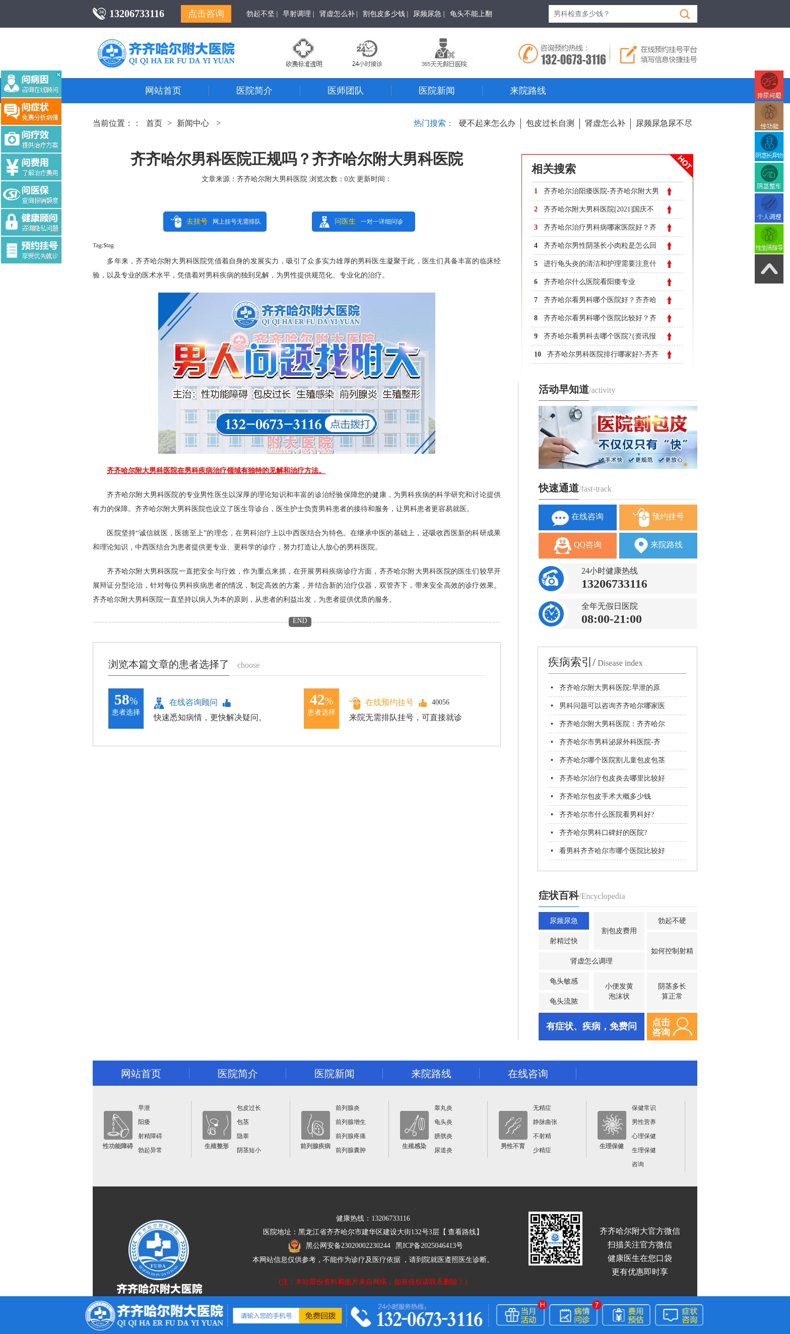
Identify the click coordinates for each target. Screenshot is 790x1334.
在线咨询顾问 (186, 703)
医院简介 (254, 91)
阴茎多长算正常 (672, 991)
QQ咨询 (578, 545)
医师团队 (345, 91)
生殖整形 (217, 1130)
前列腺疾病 (315, 1130)
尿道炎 (443, 1150)
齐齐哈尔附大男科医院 (272, 179)
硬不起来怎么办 (487, 123)
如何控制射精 (672, 951)
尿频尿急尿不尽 (664, 123)
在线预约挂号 (381, 703)
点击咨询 (206, 14)
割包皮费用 (619, 931)
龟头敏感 (564, 981)
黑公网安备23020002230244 (339, 1245)
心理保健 (644, 1136)
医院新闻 (437, 91)
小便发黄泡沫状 (619, 991)
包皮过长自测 (550, 123)
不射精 (542, 1136)
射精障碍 (150, 1136)
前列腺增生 (351, 1122)
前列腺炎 (348, 1107)
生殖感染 (414, 1130)
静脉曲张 (545, 1122)
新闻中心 (193, 123)
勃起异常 (150, 1150)
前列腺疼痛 (351, 1136)
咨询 (638, 1164)
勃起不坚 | (262, 14)
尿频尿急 (564, 921)
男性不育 (513, 1130)
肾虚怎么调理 (591, 961)
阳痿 (144, 1122)
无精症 (542, 1107)
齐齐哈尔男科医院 (181, 43)
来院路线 (528, 91)
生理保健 (612, 1130)
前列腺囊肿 (351, 1150)
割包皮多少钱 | (385, 14)
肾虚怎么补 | (338, 14)
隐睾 (243, 1136)
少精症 (542, 1150)
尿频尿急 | (428, 14)
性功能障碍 (118, 1130)
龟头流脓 (564, 1001)
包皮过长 (249, 1107)
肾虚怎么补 (605, 123)
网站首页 (163, 91)
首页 (154, 123)
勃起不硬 (672, 921)
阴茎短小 (249, 1150)
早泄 (144, 1107)
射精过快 (564, 941)
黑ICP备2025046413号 (429, 1245)
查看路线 (462, 1232)
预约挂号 (658, 517)
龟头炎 (443, 1122)
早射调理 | (298, 14)
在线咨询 (578, 517)
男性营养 (644, 1122)
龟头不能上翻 (471, 14)
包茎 (243, 1122)
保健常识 (644, 1107)
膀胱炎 (443, 1136)
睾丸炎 (443, 1107)
